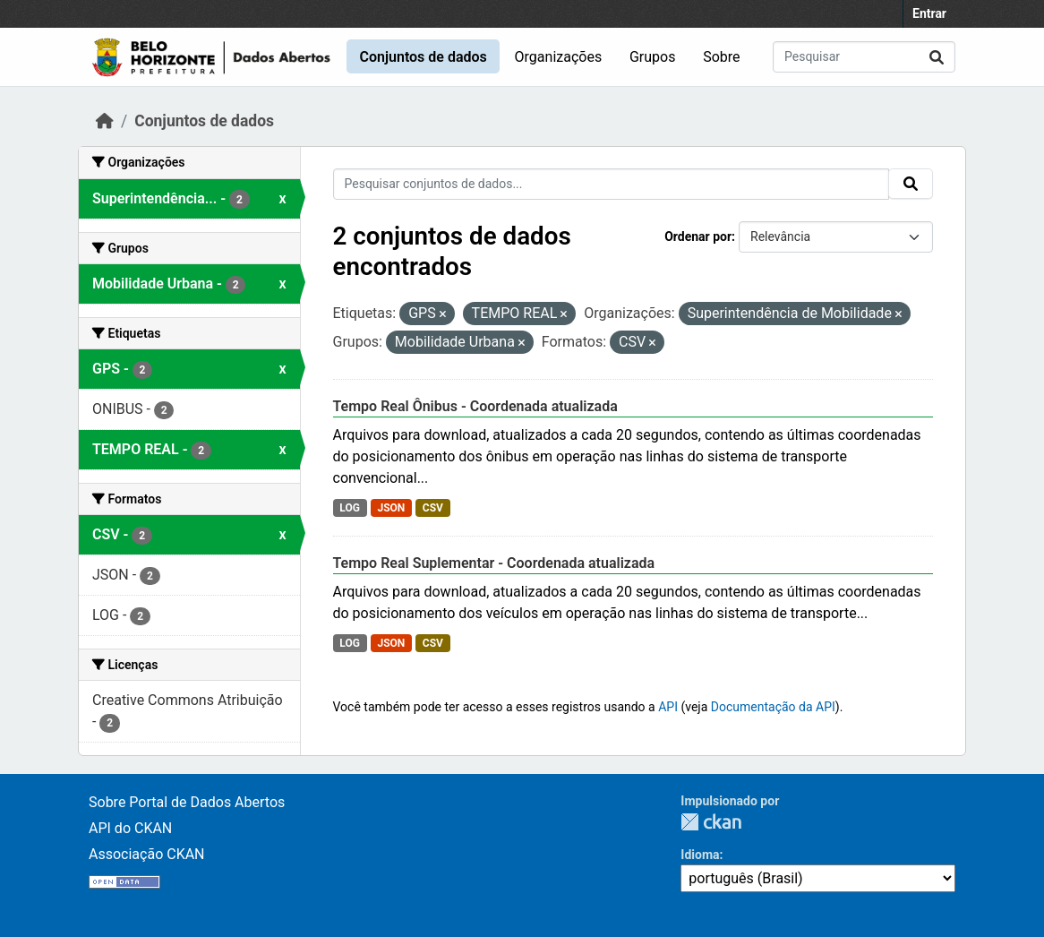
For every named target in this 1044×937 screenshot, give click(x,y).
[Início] (105, 121)
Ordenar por (698, 236)
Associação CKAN (147, 854)
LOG (349, 508)
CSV (433, 508)
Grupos (652, 56)
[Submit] (936, 57)
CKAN (710, 821)
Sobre (721, 56)
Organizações (559, 56)
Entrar (929, 13)
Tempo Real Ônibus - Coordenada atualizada (475, 406)
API (668, 707)
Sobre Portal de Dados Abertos (187, 802)
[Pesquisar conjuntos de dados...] (864, 57)
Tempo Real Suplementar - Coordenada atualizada (494, 563)
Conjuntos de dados (422, 56)
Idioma (699, 854)
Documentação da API (773, 707)
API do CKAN (130, 828)
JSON (391, 508)
